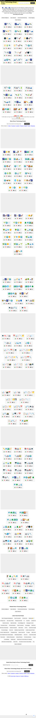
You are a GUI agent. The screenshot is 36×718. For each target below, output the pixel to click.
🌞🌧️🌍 (12, 188)
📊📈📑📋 (18, 364)
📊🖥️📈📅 (16, 414)
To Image (28, 632)
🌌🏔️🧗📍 (17, 152)
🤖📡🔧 (28, 534)
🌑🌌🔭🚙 (28, 31)
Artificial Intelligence (5, 17)
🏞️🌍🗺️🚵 (12, 293)
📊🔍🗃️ (5, 414)
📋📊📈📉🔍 (28, 414)
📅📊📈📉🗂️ (18, 336)
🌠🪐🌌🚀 (18, 216)
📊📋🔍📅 (18, 407)
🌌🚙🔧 (18, 24)
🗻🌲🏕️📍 (18, 527)
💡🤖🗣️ (19, 301)
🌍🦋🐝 (7, 180)
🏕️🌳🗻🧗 (29, 279)
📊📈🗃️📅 (6, 392)
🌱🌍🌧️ (6, 223)
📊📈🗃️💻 (29, 364)
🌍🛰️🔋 (18, 31)
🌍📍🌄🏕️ (28, 166)
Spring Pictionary (19, 637)
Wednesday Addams (18, 634)
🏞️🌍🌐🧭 (6, 286)
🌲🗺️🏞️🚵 (28, 223)
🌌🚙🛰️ (28, 24)
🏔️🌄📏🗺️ (18, 251)
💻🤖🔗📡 (12, 308)
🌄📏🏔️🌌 (28, 102)
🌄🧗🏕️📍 (18, 109)
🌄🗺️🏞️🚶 (6, 109)
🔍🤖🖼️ (18, 456)
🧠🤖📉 (5, 590)
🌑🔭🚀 (17, 38)
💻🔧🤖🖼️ (29, 301)
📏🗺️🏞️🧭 (7, 449)
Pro (33, 641)
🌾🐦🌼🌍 (18, 237)
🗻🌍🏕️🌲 (7, 527)
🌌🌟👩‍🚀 (6, 152)
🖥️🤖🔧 (5, 477)
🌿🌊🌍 (28, 237)
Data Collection (13, 17)
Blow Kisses (21, 627)
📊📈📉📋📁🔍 (11, 357)
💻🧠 (23, 308)
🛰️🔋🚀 (28, 95)
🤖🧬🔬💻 (18, 541)
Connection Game (4, 625)
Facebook (13, 125)
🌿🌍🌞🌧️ (6, 244)
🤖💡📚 (18, 534)
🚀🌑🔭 (28, 53)
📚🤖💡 (18, 449)
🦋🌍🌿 (29, 541)
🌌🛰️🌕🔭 (7, 31)
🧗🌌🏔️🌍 (23, 548)
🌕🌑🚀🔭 (28, 38)
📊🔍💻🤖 (29, 407)
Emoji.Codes (13, 676)
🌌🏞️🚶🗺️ (28, 152)
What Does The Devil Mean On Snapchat (24, 639)
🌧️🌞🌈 (29, 216)
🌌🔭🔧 (7, 24)
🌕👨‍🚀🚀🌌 (28, 180)
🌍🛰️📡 (28, 173)
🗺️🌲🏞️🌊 (12, 512)
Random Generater (13, 627)
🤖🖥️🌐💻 (7, 541)
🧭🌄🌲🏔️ (16, 590)
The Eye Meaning (12, 625)
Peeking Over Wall (18, 620)
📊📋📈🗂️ (6, 407)
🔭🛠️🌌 (7, 53)
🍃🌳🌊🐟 (29, 244)
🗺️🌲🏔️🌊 (18, 484)
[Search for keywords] (24, 3)
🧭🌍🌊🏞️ (12, 598)
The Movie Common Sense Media (25, 641)
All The (26, 627)
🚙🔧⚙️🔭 (18, 60)
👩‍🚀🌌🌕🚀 (23, 293)
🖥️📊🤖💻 (28, 463)
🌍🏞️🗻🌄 (29, 159)
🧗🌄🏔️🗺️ (12, 548)
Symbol (22, 676)
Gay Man (28, 620)
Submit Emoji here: (6, 664)
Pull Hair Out (24, 618)
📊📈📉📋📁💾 (25, 350)
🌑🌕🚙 (7, 38)
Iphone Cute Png (22, 632)
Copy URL (27, 123)
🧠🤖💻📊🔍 (28, 583)
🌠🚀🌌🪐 (7, 216)
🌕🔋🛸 (7, 45)
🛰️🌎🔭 (7, 534)
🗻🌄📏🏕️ (24, 520)
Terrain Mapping (31, 17)
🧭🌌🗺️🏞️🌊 (28, 590)
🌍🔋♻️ (7, 173)
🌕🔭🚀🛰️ (18, 45)
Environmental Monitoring (22, 17)
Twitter (9, 125)
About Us (18, 676)
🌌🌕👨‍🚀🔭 (29, 109)
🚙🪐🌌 (28, 60)
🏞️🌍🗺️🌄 (18, 286)
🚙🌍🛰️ (7, 60)
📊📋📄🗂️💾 (11, 399)
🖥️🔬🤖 (18, 470)
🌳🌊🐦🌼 (7, 230)
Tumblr (28, 125)
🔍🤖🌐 (7, 456)
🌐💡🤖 (17, 180)
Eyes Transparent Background (7, 618)
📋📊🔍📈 (12, 421)
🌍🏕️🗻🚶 (18, 159)
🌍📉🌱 (17, 166)
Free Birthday (6, 639)
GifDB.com (26, 676)
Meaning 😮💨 (31, 618)
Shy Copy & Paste (10, 620)
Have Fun (25, 634)
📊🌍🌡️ (28, 343)
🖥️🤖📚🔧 (28, 470)
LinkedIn (17, 125)
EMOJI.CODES (2, 0)
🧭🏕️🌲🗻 (23, 598)
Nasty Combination (18, 644)
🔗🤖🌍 (28, 456)
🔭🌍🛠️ (28, 45)
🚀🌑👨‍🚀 (29, 527)
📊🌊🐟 (18, 343)
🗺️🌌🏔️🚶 (16, 477)
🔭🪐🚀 (18, 53)
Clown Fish (15, 641)
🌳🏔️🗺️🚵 (28, 230)
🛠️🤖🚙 (28, 88)
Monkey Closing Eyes (10, 637)
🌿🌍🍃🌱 (18, 244)
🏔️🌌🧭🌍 (6, 279)
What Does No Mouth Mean (7, 641)
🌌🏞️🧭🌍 (6, 159)
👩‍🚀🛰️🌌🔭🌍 (7, 301)
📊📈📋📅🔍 (25, 357)
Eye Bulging (27, 625)
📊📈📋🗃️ (6, 364)
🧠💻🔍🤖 (24, 576)
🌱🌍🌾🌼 (17, 223)
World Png (33, 625)
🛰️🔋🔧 (18, 95)
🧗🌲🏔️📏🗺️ (12, 576)
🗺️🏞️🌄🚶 (23, 512)
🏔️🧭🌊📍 (18, 279)
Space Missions (18, 19)
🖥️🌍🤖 (18, 463)
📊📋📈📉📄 (24, 399)
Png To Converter (17, 618)
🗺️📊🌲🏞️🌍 (12, 520)
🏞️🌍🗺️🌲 (29, 286)
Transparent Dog (14, 632)
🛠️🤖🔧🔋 (18, 88)
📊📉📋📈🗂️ (28, 392)
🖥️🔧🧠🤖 (7, 470)
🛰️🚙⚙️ (7, 102)
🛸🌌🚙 (17, 102)
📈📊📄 (30, 336)
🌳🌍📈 (18, 230)
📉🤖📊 (7, 343)
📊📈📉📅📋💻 (10, 350)
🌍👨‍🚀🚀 (7, 166)
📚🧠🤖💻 (28, 449)
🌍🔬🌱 (18, 173)
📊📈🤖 (17, 392)
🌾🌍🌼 (7, 237)
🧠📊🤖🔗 (6, 583)
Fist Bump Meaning (27, 637)
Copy (9, 34)
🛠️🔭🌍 (7, 88)
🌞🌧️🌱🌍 (23, 188)
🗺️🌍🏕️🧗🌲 (28, 477)
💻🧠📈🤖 (6, 336)
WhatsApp (33, 125)
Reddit (25, 125)
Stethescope (13, 639)
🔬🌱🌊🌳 (7, 463)
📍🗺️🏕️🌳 (23, 421)
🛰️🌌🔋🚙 (7, 95)
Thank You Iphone (20, 625)
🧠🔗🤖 (17, 583)
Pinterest (21, 125)
